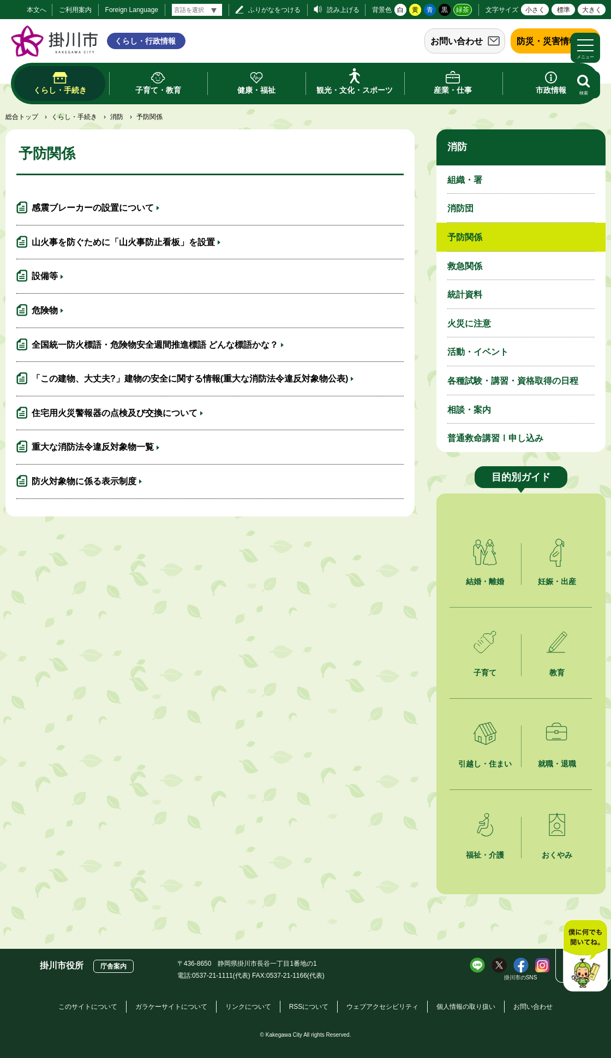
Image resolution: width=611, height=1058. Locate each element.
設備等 (45, 276)
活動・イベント (477, 351)
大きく (592, 10)
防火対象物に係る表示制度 (84, 481)
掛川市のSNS (520, 977)
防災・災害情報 (547, 41)
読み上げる (343, 10)
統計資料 (464, 294)
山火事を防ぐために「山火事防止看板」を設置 (123, 242)
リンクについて (248, 1007)
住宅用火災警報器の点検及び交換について (114, 413)
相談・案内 (469, 409)
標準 (563, 10)
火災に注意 (469, 323)
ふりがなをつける (274, 10)
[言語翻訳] (197, 9)
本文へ (36, 10)
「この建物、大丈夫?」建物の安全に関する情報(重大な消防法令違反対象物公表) (190, 378)
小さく (535, 10)
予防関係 (464, 237)
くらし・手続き (74, 117)
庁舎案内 (113, 966)
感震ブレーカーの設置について (93, 207)
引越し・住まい (485, 763)
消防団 (460, 208)
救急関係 (464, 266)
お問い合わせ (456, 41)
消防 (116, 117)
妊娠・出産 (557, 581)
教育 (557, 672)
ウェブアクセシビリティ (382, 1007)
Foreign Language (131, 10)
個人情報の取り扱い (465, 1007)
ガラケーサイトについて (171, 1007)
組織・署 (464, 180)
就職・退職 (557, 763)
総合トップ (21, 117)
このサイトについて (87, 1007)
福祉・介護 (485, 855)
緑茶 (462, 10)
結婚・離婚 (485, 581)
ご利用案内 (75, 10)
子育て (485, 672)
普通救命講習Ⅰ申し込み (495, 438)
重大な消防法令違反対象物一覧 (93, 446)
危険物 (45, 310)
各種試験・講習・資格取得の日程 (512, 380)
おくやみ (557, 855)
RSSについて (309, 1007)
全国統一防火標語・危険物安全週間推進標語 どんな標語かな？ (155, 344)
